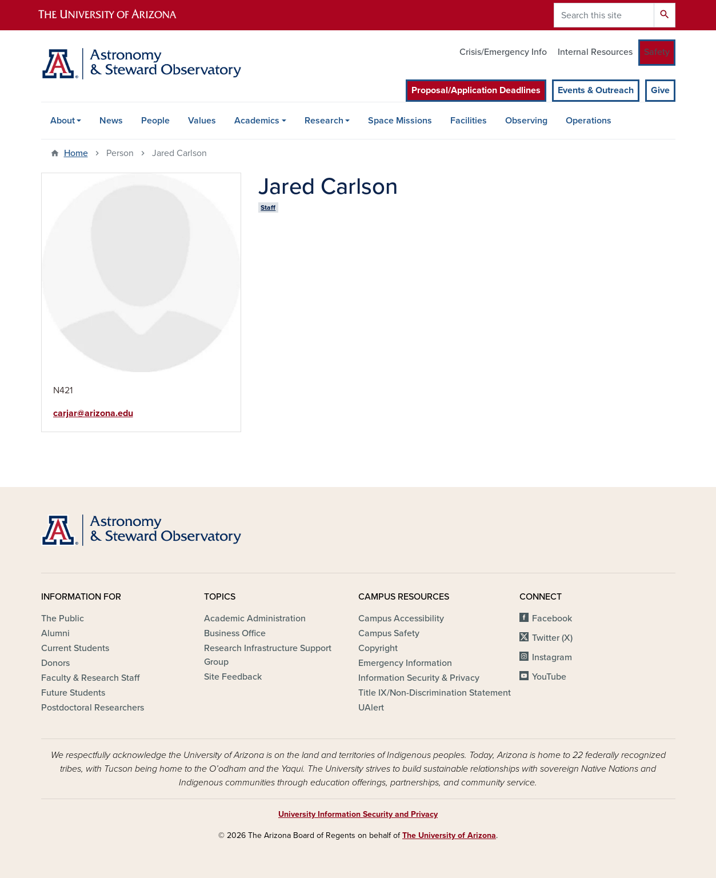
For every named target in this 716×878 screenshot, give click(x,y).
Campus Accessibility (401, 618)
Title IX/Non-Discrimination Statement (434, 693)
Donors (55, 663)
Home (76, 153)
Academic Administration (255, 618)
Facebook (552, 618)
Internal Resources (595, 52)
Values (202, 120)
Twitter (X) (552, 638)
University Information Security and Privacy (358, 814)
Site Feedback (233, 677)
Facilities (468, 120)
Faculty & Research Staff (90, 678)
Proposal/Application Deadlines (476, 90)
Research (324, 120)
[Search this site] (604, 15)
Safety (657, 52)
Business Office (235, 633)
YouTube (549, 677)
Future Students (73, 693)
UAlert (371, 707)
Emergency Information (405, 663)
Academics (256, 120)
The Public (62, 618)
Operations (588, 120)
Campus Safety (388, 633)
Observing (526, 120)
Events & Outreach (596, 90)
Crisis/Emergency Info (503, 52)
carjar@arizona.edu (93, 413)
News (111, 120)
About (62, 120)
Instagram (552, 657)
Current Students (75, 648)
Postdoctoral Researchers (92, 707)
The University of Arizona (449, 835)
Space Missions (400, 120)
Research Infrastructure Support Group (267, 655)
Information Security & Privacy (418, 678)
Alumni (55, 633)
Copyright (378, 648)
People (155, 120)
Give (660, 90)
